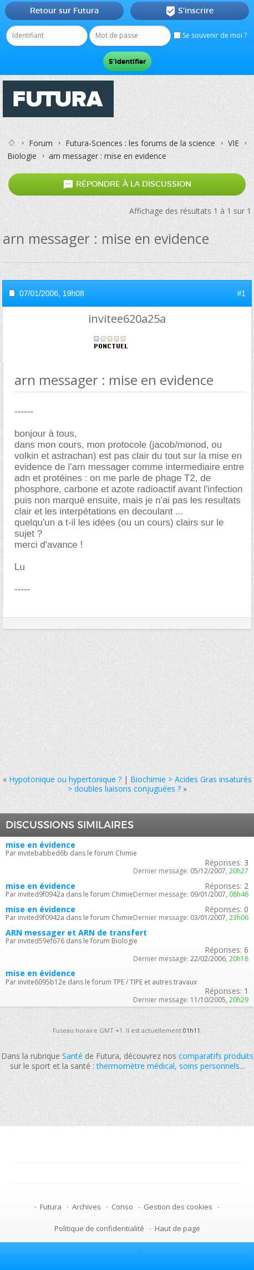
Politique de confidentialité (99, 1228)
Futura (51, 1207)
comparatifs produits (216, 1056)
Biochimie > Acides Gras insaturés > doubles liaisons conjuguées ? (160, 784)
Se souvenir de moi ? (210, 35)
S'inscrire (189, 11)
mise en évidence (40, 844)
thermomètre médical (135, 1066)
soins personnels (209, 1066)
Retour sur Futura (64, 11)
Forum (41, 143)
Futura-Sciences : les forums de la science (140, 143)
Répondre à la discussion (127, 185)
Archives (86, 1207)
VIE (233, 143)
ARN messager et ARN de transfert (76, 932)
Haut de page (177, 1228)
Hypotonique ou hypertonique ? (65, 779)
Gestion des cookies (178, 1207)
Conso (122, 1207)
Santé (72, 1056)
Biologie (22, 156)
